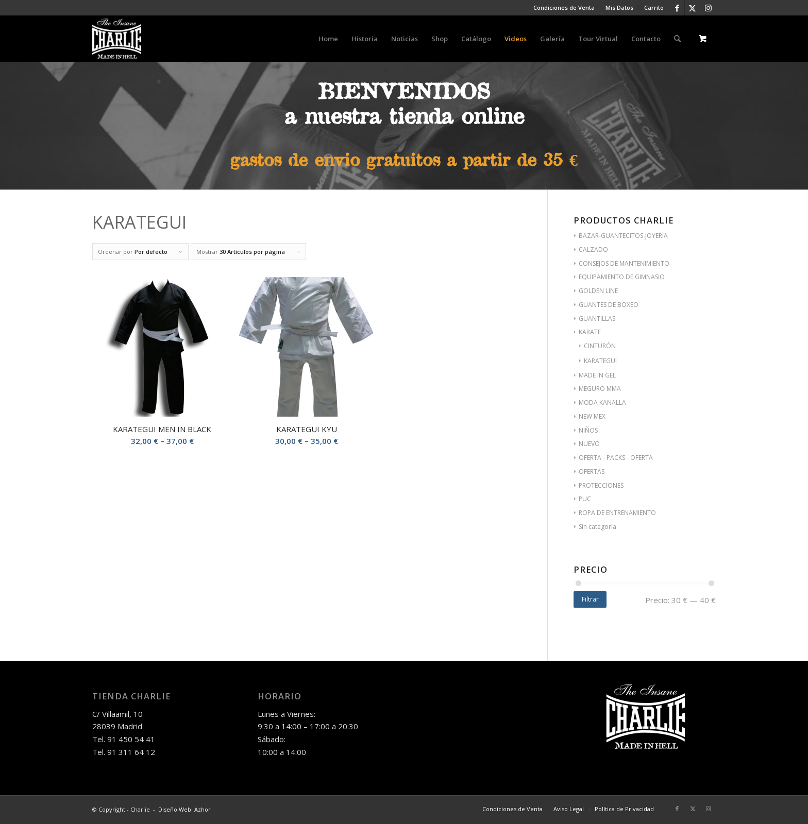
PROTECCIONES (601, 485)
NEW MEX (592, 416)
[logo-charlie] (116, 38)
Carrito (654, 7)
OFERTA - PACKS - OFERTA (616, 457)
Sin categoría (597, 526)
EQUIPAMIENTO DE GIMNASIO (622, 276)
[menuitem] (564, 7)
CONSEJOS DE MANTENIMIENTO (624, 263)
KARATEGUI (600, 360)
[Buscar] (677, 38)
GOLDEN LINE (598, 290)
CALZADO (593, 249)
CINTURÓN (600, 345)
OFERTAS (591, 471)
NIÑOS (588, 430)
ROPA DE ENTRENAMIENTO (617, 512)
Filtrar (590, 599)
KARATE (590, 332)
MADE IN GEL (597, 375)
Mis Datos (619, 7)
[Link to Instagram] (708, 7)
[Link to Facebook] (676, 7)
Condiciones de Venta (564, 7)
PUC (585, 498)
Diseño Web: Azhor (184, 809)
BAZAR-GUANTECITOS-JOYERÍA (623, 235)
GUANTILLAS (597, 318)
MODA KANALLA (602, 402)
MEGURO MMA (600, 388)
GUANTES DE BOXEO (608, 304)
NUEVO (589, 443)
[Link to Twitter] (692, 7)
